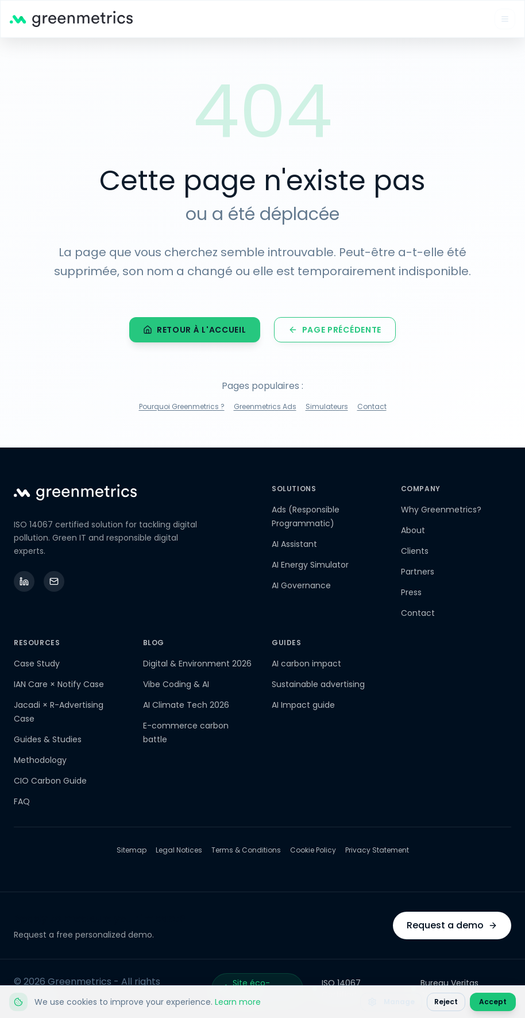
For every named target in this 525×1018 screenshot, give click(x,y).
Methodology (40, 760)
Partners (417, 571)
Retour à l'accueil (194, 331)
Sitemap (131, 850)
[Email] (54, 581)
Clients (415, 551)
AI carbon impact (306, 663)
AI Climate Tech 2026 (186, 705)
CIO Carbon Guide (50, 780)
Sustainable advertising (318, 684)
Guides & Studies (48, 739)
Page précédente (335, 331)
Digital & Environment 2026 (197, 663)
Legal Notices (179, 850)
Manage (391, 1002)
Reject (446, 1002)
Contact (372, 408)
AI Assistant (294, 544)
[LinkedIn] (24, 581)
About (413, 530)
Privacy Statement (377, 850)
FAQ (22, 801)
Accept (493, 1002)
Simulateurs (327, 408)
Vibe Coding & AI (176, 684)
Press (411, 592)
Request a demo (452, 925)
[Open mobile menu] (505, 19)
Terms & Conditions (246, 850)
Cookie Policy (313, 850)
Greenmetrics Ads (265, 408)
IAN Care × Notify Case (59, 684)
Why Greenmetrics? (441, 509)
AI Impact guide (303, 705)
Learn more (238, 1002)
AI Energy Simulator (310, 564)
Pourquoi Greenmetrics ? (182, 408)
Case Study (37, 663)
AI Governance (301, 585)
